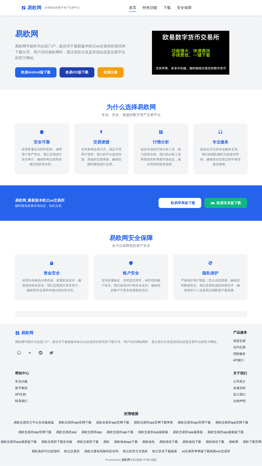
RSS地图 (136, 460)
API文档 (20, 394)
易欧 (106, 442)
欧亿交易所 (72, 451)
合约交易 (239, 347)
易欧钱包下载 (168, 442)
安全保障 (184, 7)
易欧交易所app (66, 432)
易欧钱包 (148, 442)
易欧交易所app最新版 (188, 432)
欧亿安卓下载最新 (164, 451)
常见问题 (21, 381)
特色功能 (150, 7)
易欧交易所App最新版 (153, 432)
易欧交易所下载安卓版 (56, 442)
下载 (167, 7)
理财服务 (239, 354)
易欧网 (233, 442)
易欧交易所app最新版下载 (225, 432)
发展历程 (239, 388)
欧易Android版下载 (36, 72)
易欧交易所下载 (88, 442)
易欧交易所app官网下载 (75, 422)
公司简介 (239, 381)
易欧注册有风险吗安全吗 (101, 451)
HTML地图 (149, 460)
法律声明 (239, 401)
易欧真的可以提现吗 (46, 451)
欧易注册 (111, 72)
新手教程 (21, 388)
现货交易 (239, 341)
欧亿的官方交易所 (135, 451)
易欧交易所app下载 (120, 432)
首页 (132, 7)
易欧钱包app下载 (126, 442)
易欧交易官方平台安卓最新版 (34, 422)
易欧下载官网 (252, 442)
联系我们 (21, 401)
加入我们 (239, 394)
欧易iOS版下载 (77, 72)
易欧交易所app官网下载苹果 (153, 422)
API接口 (238, 360)
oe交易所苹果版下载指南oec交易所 (206, 451)
